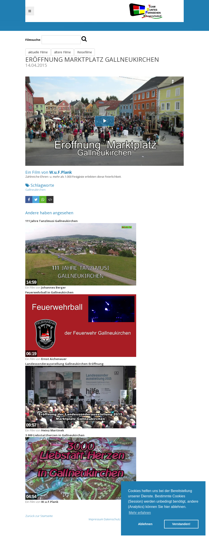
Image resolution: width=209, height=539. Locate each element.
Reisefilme (84, 52)
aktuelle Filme (38, 52)
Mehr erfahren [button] (140, 513)
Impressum (96, 519)
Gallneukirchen (35, 190)
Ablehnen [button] (145, 524)
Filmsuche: (33, 40)
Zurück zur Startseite (39, 516)
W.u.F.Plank (60, 172)
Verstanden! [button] (181, 524)
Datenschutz (112, 519)
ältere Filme (62, 52)
